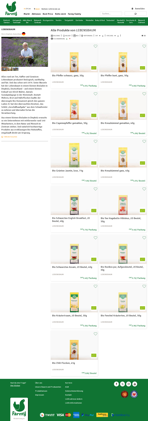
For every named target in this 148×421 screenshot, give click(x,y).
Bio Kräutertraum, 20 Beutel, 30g (69, 315)
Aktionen (36, 14)
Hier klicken (15, 385)
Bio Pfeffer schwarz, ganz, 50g (68, 75)
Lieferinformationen (73, 403)
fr (27, 9)
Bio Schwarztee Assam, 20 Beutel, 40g (72, 267)
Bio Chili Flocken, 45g (63, 362)
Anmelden (138, 8)
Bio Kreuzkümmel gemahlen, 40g (117, 123)
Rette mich (60, 14)
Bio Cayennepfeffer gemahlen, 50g (69, 123)
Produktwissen (41, 391)
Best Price (48, 14)
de (25, 9)
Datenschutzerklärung (74, 391)
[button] (37, 9)
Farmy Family (74, 14)
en (30, 9)
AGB (67, 387)
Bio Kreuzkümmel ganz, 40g (115, 170)
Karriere (68, 383)
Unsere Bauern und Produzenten (48, 387)
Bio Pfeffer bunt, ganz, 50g (114, 75)
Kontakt (68, 395)
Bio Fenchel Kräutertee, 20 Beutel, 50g (121, 315)
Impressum (39, 395)
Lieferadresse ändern (73, 399)
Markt (27, 14)
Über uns (38, 383)
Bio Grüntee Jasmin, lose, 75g (67, 170)
